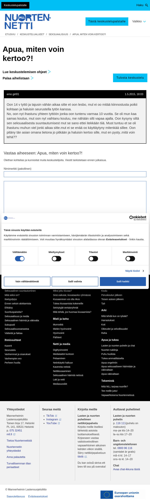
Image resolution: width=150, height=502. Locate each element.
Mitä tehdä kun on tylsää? (114, 316)
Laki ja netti (59, 379)
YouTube (51, 423)
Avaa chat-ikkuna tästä (126, 469)
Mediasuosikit (60, 384)
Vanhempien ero (13, 358)
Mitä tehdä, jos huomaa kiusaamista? (72, 312)
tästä (81, 456)
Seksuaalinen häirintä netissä (68, 375)
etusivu (10, 34)
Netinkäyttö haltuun (63, 362)
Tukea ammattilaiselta (112, 358)
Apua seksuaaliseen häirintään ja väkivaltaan (118, 368)
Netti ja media (61, 344)
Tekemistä (107, 380)
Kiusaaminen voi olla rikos (66, 299)
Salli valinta (75, 281)
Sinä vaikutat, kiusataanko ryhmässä (72, 295)
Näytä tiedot (132, 270)
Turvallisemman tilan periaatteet (19, 465)
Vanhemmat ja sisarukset (17, 354)
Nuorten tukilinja (109, 350)
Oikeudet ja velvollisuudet (114, 329)
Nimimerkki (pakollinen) (17, 168)
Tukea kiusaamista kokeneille (68, 303)
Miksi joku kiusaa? (62, 290)
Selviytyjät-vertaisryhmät (65, 307)
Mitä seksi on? (12, 295)
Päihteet (57, 337)
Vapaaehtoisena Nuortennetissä (117, 395)
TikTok (50, 415)
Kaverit (8, 345)
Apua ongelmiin (109, 362)
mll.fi (9, 434)
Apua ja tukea (110, 339)
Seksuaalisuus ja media (17, 316)
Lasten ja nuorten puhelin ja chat (118, 345)
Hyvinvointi (58, 333)
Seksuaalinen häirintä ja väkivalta (22, 320)
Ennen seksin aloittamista (18, 303)
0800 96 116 (125, 448)
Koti (103, 324)
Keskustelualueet (32, 34)
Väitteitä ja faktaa (13, 333)
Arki (103, 310)
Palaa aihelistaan (18, 78)
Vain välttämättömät (27, 281)
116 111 (121, 423)
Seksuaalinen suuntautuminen (20, 290)
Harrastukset (107, 320)
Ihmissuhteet (13, 340)
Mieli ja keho (61, 318)
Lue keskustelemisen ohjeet (27, 72)
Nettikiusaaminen (62, 371)
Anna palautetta (16, 457)
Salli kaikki (123, 281)
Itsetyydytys (11, 299)
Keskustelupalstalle (15, 5)
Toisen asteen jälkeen (112, 299)
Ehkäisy (9, 307)
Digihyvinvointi (60, 350)
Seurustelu (10, 350)
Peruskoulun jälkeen (111, 295)
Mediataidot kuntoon (63, 354)
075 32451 (16, 430)
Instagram (52, 419)
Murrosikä (58, 324)
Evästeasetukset (38, 496)
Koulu (104, 290)
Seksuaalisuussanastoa (17, 329)
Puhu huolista (108, 354)
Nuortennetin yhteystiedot (14, 449)
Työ (103, 303)
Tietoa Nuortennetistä (19, 440)
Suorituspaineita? (14, 312)
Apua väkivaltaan (110, 374)
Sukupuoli (10, 324)
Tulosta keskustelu (130, 77)
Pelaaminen (59, 358)
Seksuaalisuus (58, 34)
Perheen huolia (12, 362)
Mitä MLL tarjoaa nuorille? (114, 386)
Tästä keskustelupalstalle (107, 21)
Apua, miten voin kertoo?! (89, 34)
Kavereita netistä (61, 366)
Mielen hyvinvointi (62, 329)
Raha (104, 333)
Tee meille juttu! (109, 391)
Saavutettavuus (16, 496)
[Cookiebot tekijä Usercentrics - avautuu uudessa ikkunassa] (131, 218)
